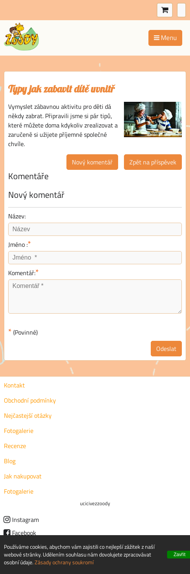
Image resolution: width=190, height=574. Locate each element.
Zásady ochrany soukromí (64, 562)
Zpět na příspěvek (152, 162)
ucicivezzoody (95, 503)
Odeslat (166, 348)
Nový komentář (92, 162)
